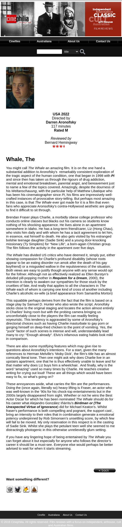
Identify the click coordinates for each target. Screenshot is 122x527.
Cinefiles (14, 41)
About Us (74, 41)
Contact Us (103, 41)
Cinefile (41, 515)
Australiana (44, 41)
